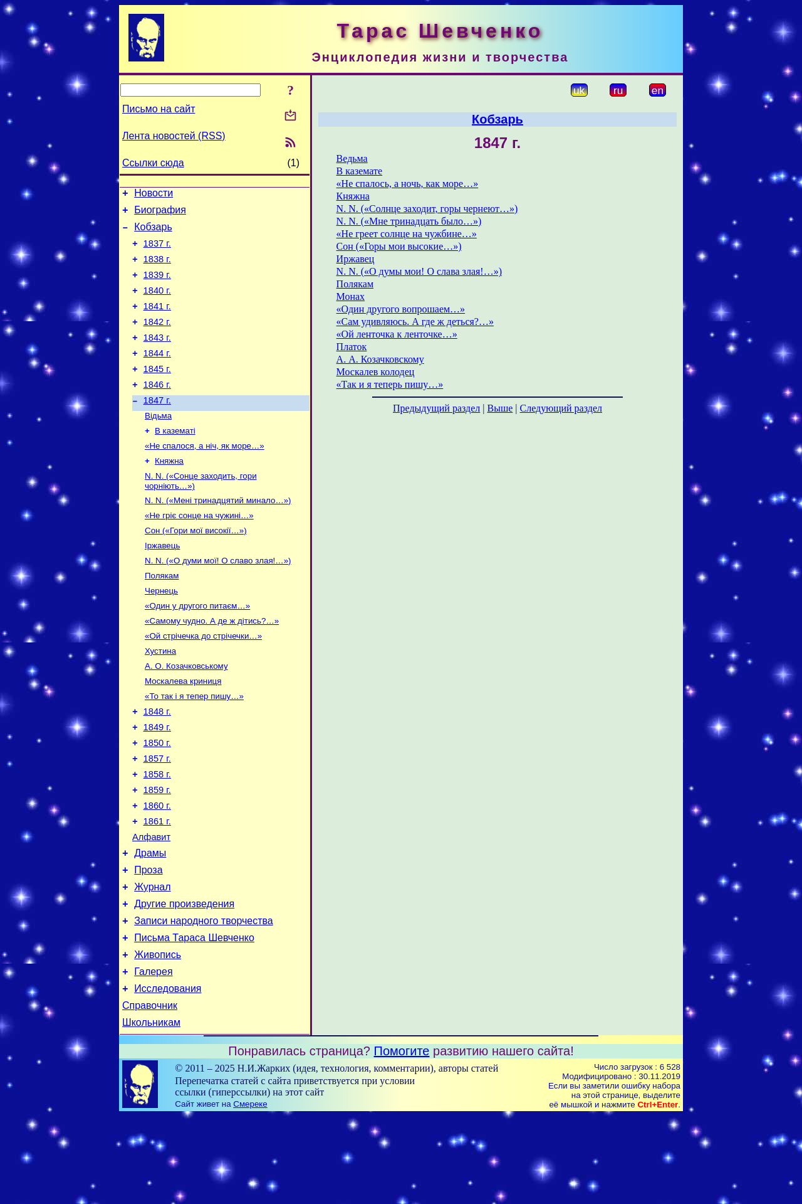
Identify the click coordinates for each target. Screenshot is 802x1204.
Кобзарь (153, 232)
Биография (160, 213)
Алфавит (151, 904)
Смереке (250, 1191)
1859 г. (157, 851)
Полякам (162, 616)
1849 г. (157, 781)
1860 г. (157, 869)
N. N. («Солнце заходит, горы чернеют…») (427, 208)
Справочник (149, 1091)
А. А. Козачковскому (380, 359)
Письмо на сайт (158, 109)
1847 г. (157, 427)
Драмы (150, 922)
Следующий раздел (561, 408)
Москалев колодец (375, 371)
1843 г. (157, 356)
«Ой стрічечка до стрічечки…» (203, 681)
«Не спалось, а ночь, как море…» (407, 183)
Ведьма (352, 158)
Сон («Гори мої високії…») (196, 567)
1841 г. (157, 321)
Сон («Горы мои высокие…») (399, 246)
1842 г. (157, 339)
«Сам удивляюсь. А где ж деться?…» (415, 321)
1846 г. (157, 409)
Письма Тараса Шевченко (194, 1016)
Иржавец (355, 258)
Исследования (167, 1072)
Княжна (169, 492)
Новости (153, 194)
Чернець (161, 632)
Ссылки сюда (153, 162)
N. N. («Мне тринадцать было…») (409, 221)
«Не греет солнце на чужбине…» (406, 233)
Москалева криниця (183, 730)
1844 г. (157, 374)
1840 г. (157, 304)
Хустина (160, 697)
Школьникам (151, 1110)
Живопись (157, 1035)
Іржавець (162, 583)
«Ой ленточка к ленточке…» (396, 334)
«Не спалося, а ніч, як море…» (204, 476)
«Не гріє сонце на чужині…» (199, 550)
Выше (500, 408)
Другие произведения (184, 978)
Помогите (402, 1139)
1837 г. (157, 251)
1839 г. (157, 286)
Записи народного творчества (203, 997)
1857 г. (157, 816)
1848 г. (157, 764)
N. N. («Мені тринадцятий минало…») (218, 534)
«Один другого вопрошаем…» (401, 309)
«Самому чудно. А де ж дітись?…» (212, 664)
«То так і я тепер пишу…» (194, 746)
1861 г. (157, 887)
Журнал (152, 959)
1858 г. (157, 834)
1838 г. (157, 269)
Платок (351, 346)
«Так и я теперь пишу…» (390, 384)
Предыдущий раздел (436, 408)
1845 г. (157, 391)
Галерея (153, 1053)
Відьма (158, 443)
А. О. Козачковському (186, 713)
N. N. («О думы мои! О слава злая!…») (419, 271)
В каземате (359, 171)
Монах (350, 296)
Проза (148, 940)
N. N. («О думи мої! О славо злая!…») (218, 599)
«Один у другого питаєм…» (197, 648)
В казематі (175, 459)
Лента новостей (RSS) (174, 136)
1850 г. (157, 799)
